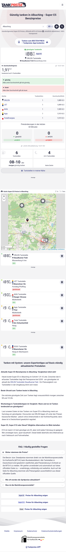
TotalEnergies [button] (9, 118)
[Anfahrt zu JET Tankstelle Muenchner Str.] (62, 282)
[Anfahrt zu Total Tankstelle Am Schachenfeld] (62, 321)
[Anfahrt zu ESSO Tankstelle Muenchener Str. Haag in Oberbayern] (62, 347)
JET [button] (5, 105)
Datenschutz (32, 531)
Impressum (18, 531)
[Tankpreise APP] (33, 547)
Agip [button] (6, 114)
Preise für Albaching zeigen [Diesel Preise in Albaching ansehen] (33, 509)
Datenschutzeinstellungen (51, 531)
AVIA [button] (6, 109)
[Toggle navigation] (62, 4)
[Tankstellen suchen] (62, 26)
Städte (6, 531)
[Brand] (14, 5)
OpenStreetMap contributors (56, 249)
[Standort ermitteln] (56, 26)
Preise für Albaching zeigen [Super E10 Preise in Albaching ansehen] (33, 502)
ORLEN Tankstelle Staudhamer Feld (24, 382)
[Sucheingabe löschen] (43, 26)
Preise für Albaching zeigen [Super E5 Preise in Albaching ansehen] (33, 495)
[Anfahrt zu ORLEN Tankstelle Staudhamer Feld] (62, 256)
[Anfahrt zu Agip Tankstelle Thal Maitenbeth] (62, 308)
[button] (27, 221)
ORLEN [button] (7, 100)
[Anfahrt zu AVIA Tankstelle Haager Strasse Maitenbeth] (62, 295)
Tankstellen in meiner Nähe (33, 171)
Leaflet (43, 249)
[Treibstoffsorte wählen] (50, 26)
